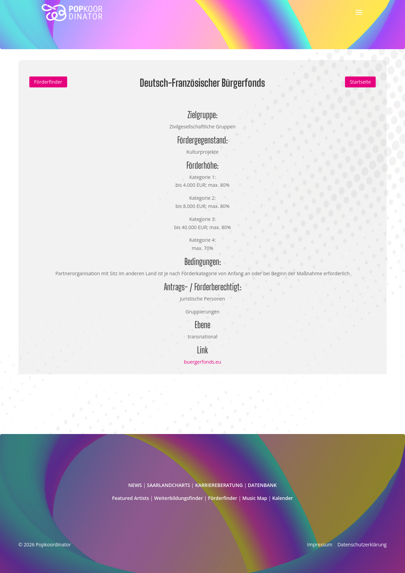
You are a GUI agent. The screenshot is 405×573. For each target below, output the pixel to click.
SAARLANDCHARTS (168, 485)
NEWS (135, 485)
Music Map (254, 498)
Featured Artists (130, 498)
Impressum (319, 544)
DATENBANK (262, 485)
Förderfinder (48, 82)
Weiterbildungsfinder (178, 498)
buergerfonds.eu (202, 362)
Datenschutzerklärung (362, 544)
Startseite (360, 82)
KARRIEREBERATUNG (219, 485)
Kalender (282, 498)
